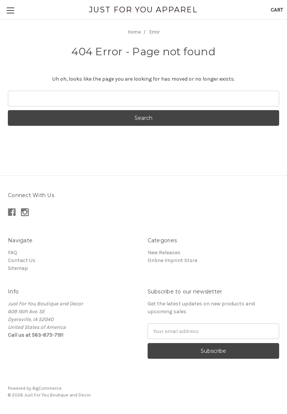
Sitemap (18, 268)
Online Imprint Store (172, 260)
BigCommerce (47, 388)
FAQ (12, 252)
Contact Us (22, 260)
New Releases (164, 252)
